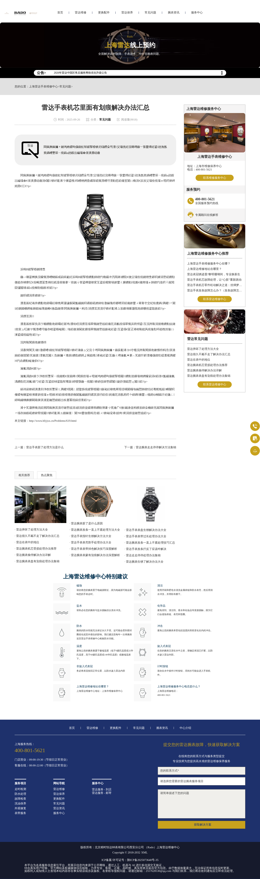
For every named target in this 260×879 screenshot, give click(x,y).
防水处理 (20, 794)
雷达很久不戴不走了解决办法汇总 (208, 354)
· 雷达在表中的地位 (27, 542)
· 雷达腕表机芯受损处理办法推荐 (36, 548)
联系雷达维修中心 (214, 299)
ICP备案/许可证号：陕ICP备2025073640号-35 (130, 860)
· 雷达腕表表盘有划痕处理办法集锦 (37, 561)
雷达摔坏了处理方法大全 (203, 349)
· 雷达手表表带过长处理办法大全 (145, 536)
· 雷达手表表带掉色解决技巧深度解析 (93, 548)
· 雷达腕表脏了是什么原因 (86, 523)
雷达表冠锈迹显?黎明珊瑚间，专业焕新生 (213, 274)
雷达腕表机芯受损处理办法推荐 (207, 365)
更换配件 (104, 13)
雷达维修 (80, 13)
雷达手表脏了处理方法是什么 (45, 447)
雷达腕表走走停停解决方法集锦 (156, 447)
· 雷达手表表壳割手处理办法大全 (91, 542)
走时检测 (20, 789)
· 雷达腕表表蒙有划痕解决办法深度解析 (95, 555)
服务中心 (197, 13)
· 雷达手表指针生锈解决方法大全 (91, 536)
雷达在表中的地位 (198, 360)
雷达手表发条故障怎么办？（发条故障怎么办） (214, 290)
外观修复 (20, 808)
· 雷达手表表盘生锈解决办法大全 (145, 529)
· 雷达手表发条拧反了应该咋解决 (145, 549)
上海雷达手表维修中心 (43, 86)
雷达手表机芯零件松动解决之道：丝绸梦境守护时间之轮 (214, 285)
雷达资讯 (59, 808)
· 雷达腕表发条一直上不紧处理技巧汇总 (149, 542)
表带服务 (20, 813)
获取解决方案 (202, 824)
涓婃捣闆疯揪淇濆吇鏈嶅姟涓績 (58, 407)
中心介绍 (185, 728)
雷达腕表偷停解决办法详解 (204, 370)
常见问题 (150, 13)
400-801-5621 (163, 695)
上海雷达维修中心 (168, 847)
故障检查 (20, 798)
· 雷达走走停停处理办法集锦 (142, 555)
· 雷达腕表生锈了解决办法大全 (143, 561)
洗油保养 (20, 803)
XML (144, 852)
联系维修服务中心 (214, 177)
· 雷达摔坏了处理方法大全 (31, 529)
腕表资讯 (173, 13)
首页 (60, 13)
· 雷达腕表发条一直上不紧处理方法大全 (95, 529)
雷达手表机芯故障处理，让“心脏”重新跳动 (214, 279)
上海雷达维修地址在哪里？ (204, 269)
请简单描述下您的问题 (201, 803)
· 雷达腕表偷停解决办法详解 (33, 554)
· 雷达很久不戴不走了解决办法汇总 (37, 535)
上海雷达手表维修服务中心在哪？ (208, 263)
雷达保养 (127, 13)
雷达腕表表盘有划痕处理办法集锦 (208, 376)
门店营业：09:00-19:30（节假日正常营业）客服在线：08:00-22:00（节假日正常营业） (42, 762)
